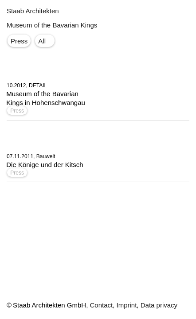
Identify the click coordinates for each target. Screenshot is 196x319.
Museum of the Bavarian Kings (52, 25)
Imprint (127, 305)
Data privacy (159, 305)
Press (17, 111)
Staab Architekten (33, 11)
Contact (101, 305)
